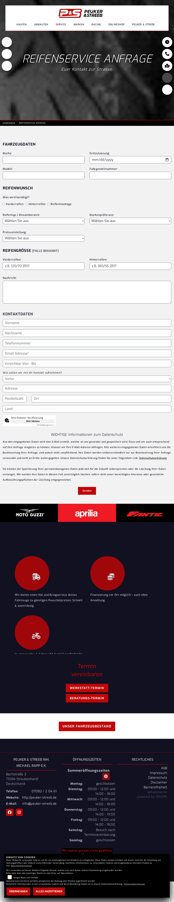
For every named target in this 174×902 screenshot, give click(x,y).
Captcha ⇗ (46, 425)
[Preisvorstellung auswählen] (43, 238)
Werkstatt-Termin (87, 688)
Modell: (8, 169)
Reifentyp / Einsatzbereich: (21, 215)
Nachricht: (10, 278)
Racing (96, 24)
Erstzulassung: (100, 153)
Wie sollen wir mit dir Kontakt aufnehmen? (32, 386)
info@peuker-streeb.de (39, 804)
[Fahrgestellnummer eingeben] (130, 175)
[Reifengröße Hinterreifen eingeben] (130, 266)
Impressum (158, 773)
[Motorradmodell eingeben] (43, 175)
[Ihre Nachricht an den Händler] (87, 292)
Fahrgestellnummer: (104, 169)
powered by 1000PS (152, 797)
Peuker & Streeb (143, 24)
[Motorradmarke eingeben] (43, 160)
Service (61, 24)
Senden (87, 491)
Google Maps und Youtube (26, 877)
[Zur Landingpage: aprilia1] (7, 43)
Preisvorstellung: (15, 232)
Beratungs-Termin (87, 698)
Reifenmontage (61, 204)
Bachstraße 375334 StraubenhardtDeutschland (22, 779)
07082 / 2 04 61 (44, 791)
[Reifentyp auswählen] (43, 221)
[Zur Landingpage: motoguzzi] (7, 55)
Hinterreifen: (98, 259)
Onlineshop (116, 24)
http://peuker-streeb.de (39, 798)
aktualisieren (157, 792)
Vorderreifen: (12, 259)
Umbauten (41, 24)
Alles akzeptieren (49, 891)
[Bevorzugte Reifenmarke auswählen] (130, 221)
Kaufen (21, 24)
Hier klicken (33, 421)
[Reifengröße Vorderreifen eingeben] (43, 266)
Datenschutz (157, 778)
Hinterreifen (37, 204)
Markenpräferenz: (102, 215)
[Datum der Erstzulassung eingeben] (130, 160)
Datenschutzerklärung (153, 458)
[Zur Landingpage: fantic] (7, 67)
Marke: (7, 153)
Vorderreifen (15, 204)
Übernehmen (18, 891)
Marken (79, 24)
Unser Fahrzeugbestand (87, 726)
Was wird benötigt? (16, 197)
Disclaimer (159, 782)
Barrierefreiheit (155, 787)
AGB (164, 768)
